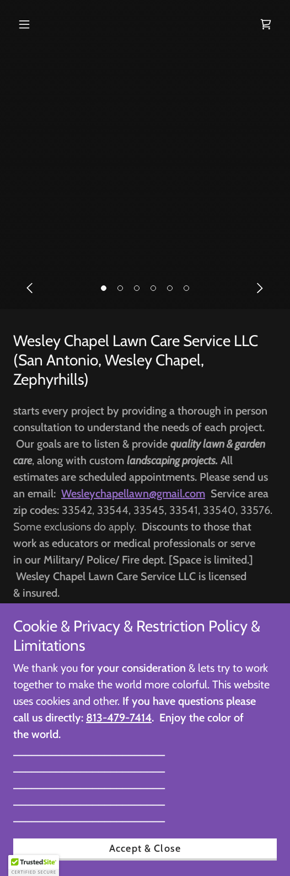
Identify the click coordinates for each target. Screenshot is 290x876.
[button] (103, 288)
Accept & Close (145, 848)
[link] (266, 24)
